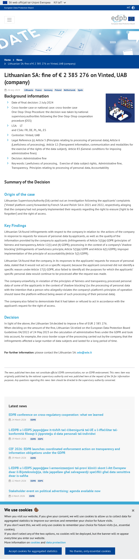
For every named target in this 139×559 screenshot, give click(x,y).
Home (7, 59)
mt (128, 7)
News (19, 59)
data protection (56, 542)
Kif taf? (60, 2)
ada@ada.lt (84, 352)
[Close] (133, 510)
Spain (80, 90)
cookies (35, 542)
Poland (58, 90)
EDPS (40, 438)
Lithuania (28, 90)
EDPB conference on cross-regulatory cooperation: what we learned (56, 415)
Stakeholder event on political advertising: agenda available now (54, 491)
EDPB (33, 419)
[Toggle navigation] (9, 19)
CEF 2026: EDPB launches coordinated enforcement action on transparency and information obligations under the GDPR (64, 451)
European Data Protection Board (18, 7)
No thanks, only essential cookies (90, 551)
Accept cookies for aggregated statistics (33, 551)
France (38, 90)
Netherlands (69, 90)
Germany (48, 90)
